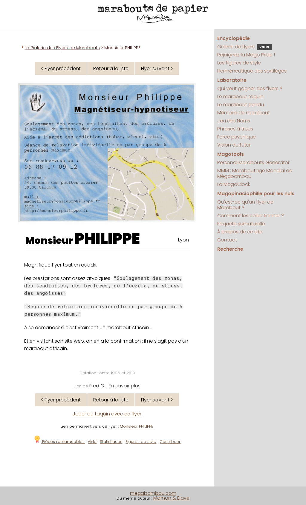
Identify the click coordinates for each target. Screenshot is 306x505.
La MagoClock (233, 184)
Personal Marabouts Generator (253, 162)
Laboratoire (232, 80)
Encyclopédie (233, 38)
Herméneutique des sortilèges (252, 70)
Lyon (183, 239)
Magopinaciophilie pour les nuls (255, 193)
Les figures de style (239, 62)
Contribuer (170, 441)
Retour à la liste (110, 68)
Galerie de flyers (244, 46)
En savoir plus (124, 385)
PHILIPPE (107, 238)
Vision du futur (234, 144)
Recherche (230, 249)
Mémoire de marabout (243, 112)
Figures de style (141, 441)
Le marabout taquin (240, 96)
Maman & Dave (171, 498)
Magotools (230, 154)
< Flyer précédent (61, 68)
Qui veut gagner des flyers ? (249, 88)
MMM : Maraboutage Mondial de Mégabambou (254, 173)
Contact (227, 239)
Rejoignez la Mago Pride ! (246, 54)
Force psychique (236, 136)
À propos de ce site (239, 231)
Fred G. (97, 385)
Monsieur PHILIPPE (136, 426)
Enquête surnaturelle (241, 223)
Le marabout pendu (240, 104)
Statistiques (111, 441)
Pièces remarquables (59, 441)
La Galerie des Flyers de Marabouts (62, 48)
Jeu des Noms (233, 120)
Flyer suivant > (157, 68)
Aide (92, 441)
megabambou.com (153, 493)
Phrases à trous (235, 128)
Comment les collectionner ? (250, 215)
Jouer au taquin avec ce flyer (107, 413)
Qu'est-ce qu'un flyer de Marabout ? (245, 204)
